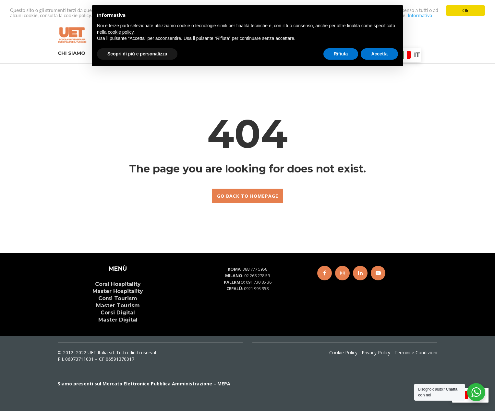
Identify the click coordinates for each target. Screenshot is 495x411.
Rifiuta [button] (341, 53)
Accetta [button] (379, 53)
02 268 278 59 (257, 275)
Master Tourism (118, 305)
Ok (466, 10)
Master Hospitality (117, 291)
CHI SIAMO (71, 52)
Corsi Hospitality (118, 284)
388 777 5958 (255, 269)
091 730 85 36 (259, 282)
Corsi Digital (118, 313)
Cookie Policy (343, 352)
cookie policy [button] (120, 32)
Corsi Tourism (117, 298)
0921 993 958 (256, 288)
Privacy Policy (376, 352)
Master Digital (118, 320)
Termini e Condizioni (415, 352)
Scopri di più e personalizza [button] (137, 53)
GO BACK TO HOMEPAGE (247, 196)
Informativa (420, 15)
